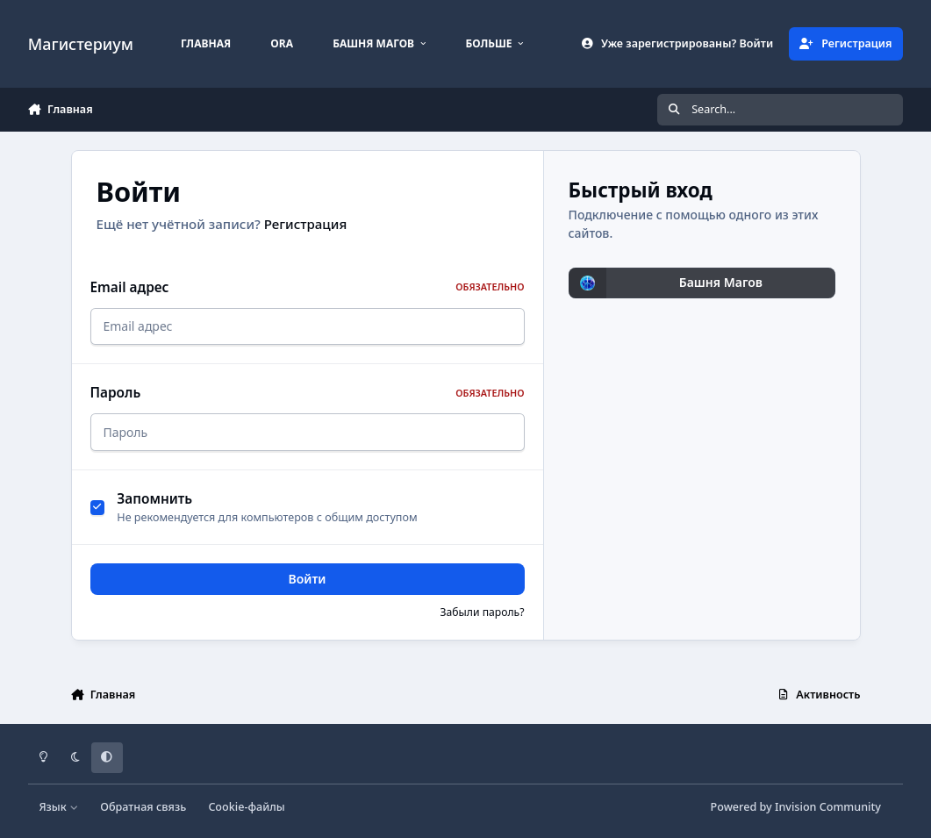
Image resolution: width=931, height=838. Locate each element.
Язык (58, 806)
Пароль (307, 392)
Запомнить (154, 499)
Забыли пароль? (482, 612)
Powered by (796, 806)
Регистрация (305, 224)
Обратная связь (143, 806)
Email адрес (307, 287)
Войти (307, 578)
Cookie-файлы (246, 806)
